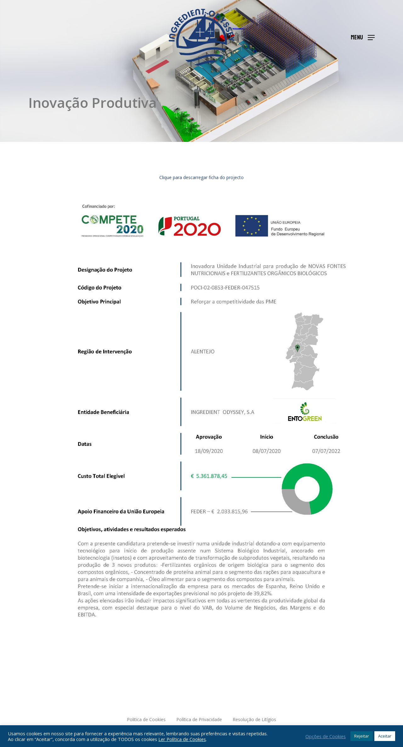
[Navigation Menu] (363, 37)
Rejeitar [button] (361, 736)
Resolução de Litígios (254, 719)
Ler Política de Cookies (182, 739)
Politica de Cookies (146, 719)
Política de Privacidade (199, 719)
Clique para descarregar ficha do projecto (201, 177)
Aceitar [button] (384, 736)
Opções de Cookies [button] (325, 736)
